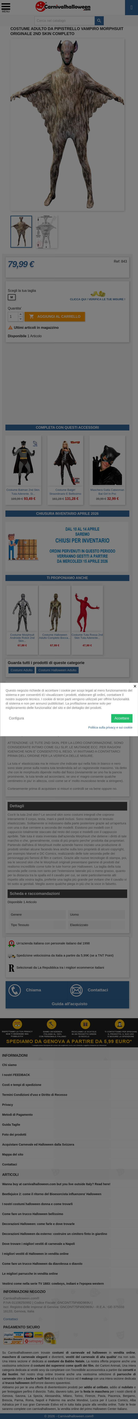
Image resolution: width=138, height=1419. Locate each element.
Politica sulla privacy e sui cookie (110, 727)
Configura (16, 718)
